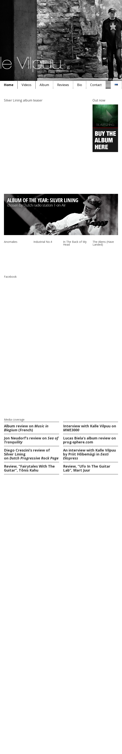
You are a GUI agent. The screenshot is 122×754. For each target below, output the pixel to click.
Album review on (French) (26, 428)
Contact (96, 85)
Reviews (63, 85)
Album (44, 85)
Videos (26, 85)
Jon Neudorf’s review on (31, 440)
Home (8, 85)
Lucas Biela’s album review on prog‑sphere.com (89, 440)
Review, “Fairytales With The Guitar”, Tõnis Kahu (29, 468)
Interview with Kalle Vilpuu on (89, 428)
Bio (79, 85)
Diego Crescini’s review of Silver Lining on (31, 454)
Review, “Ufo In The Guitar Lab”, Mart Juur (86, 468)
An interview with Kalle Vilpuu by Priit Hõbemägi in (89, 454)
